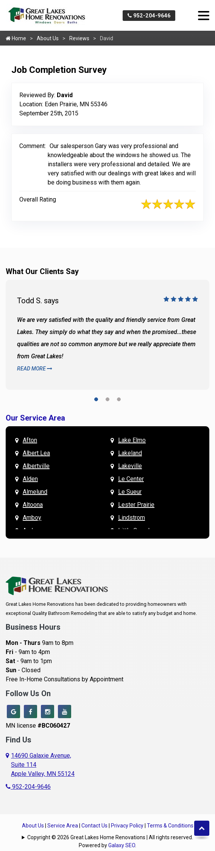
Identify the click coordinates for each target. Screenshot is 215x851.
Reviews (79, 38)
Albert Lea (36, 453)
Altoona (33, 504)
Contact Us (94, 826)
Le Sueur (130, 491)
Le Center (131, 478)
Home (16, 38)
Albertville (36, 466)
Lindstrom (131, 517)
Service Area (62, 826)
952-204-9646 (149, 16)
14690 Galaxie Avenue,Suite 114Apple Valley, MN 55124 (43, 764)
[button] (96, 401)
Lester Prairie (136, 504)
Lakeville (130, 466)
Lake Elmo (132, 440)
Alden (30, 478)
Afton (30, 440)
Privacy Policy (127, 826)
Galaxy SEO (121, 845)
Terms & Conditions (170, 826)
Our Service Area (35, 417)
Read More (34, 369)
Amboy (32, 517)
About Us (48, 38)
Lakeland (130, 453)
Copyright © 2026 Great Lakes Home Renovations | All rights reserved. (110, 837)
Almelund (35, 491)
